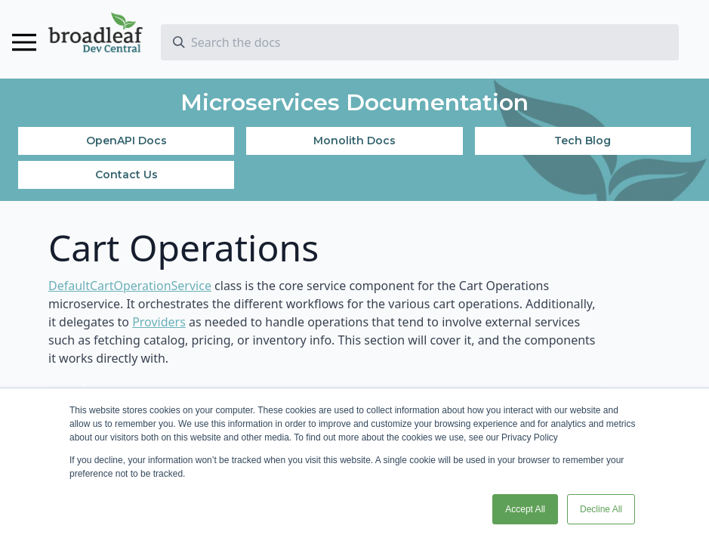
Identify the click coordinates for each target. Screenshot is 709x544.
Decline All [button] (601, 509)
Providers (159, 322)
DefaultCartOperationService (129, 285)
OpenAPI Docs (126, 140)
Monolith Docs (354, 140)
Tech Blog (582, 140)
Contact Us (126, 174)
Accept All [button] (525, 509)
